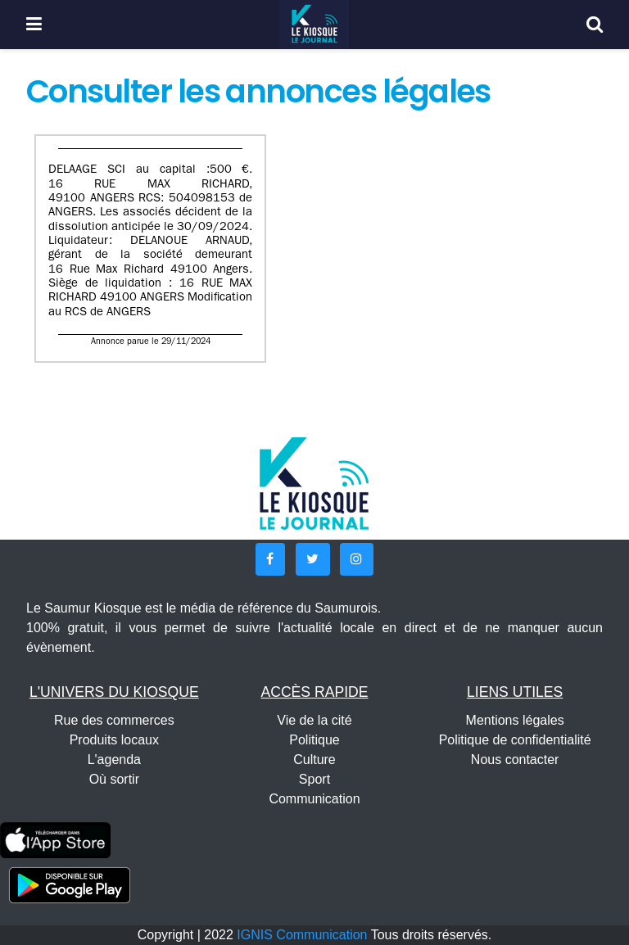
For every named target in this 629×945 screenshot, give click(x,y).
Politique (314, 740)
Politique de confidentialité (515, 740)
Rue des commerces (114, 720)
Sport (314, 779)
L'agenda (114, 759)
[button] (270, 559)
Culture (314, 759)
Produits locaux (114, 740)
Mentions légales (515, 720)
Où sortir (114, 779)
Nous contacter (515, 759)
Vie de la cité (314, 720)
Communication (314, 799)
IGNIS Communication (302, 935)
